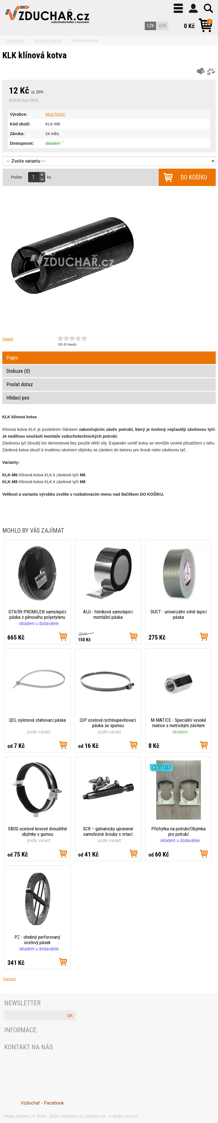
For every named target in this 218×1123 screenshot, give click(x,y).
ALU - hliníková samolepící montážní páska (108, 614)
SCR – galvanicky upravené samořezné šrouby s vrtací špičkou (108, 831)
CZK (150, 25)
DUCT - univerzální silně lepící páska (178, 614)
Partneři (9, 979)
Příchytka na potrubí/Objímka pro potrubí (178, 831)
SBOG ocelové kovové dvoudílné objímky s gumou (37, 831)
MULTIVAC (55, 114)
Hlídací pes (18, 398)
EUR (162, 25)
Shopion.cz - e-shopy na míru (112, 1116)
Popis (12, 358)
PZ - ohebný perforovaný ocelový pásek (37, 939)
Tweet (7, 339)
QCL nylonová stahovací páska (37, 720)
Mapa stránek (16, 1116)
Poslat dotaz (20, 384)
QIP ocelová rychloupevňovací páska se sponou (108, 722)
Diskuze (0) (18, 371)
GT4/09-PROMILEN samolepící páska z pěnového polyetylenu (37, 614)
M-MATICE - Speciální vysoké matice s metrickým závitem (178, 722)
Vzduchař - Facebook (42, 1103)
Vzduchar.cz (71, 1116)
